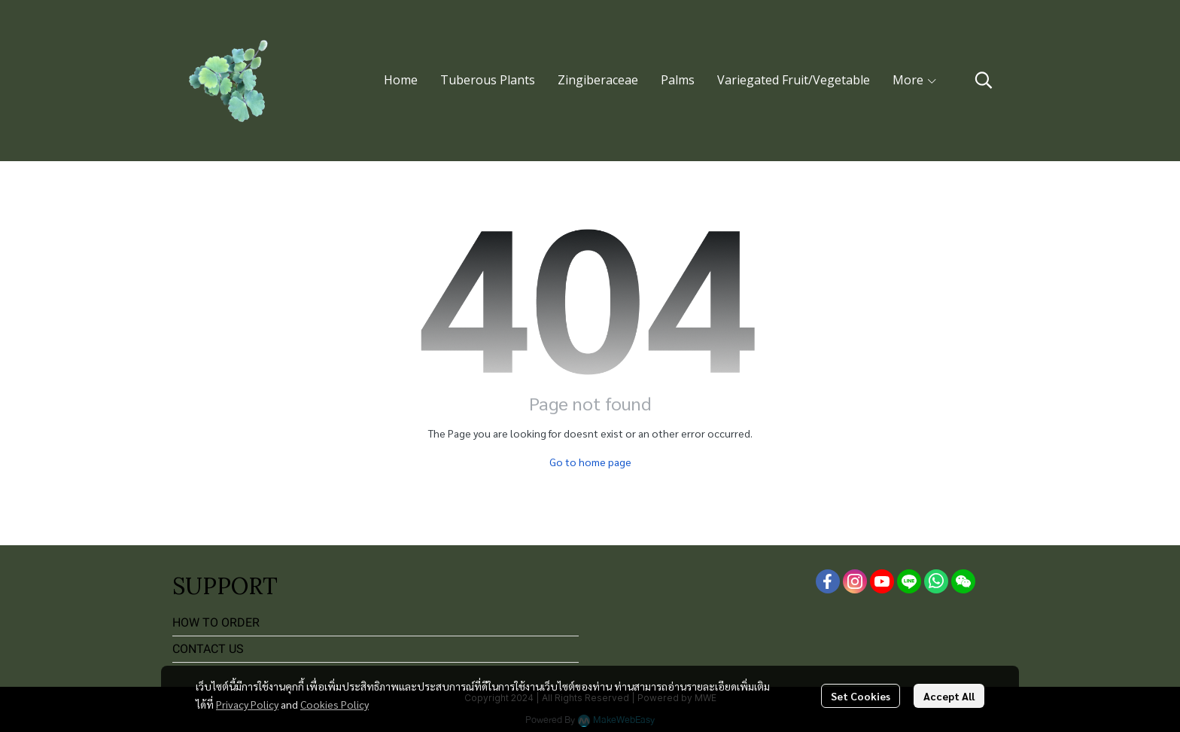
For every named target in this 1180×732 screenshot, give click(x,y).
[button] (983, 80)
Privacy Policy (247, 704)
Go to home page (590, 461)
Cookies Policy (334, 704)
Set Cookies (860, 696)
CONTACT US (208, 649)
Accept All (949, 696)
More (915, 80)
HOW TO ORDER (216, 622)
